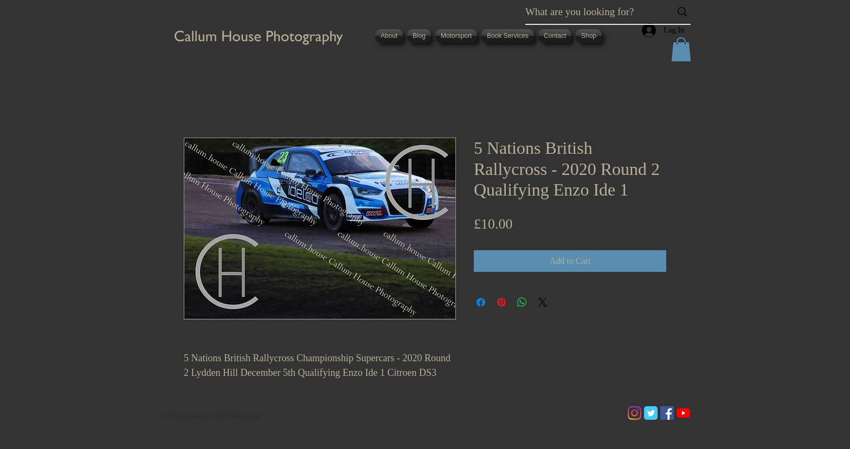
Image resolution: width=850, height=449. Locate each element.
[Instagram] (634, 413)
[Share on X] (542, 302)
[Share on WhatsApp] (522, 302)
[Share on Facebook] (480, 302)
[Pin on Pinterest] (501, 302)
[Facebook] (667, 413)
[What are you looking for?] (590, 12)
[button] (681, 49)
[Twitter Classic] (651, 413)
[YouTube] (683, 413)
